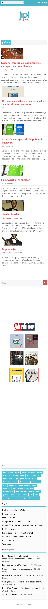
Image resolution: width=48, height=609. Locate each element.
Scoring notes (8, 544)
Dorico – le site (8, 514)
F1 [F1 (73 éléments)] (10, 475)
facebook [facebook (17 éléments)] (15, 475)
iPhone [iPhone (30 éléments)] (22, 482)
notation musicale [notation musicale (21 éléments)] (8, 491)
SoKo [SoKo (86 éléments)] (31, 495)
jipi (2, 70)
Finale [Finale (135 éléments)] (28, 475)
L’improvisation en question (15, 180)
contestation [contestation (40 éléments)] (31, 472)
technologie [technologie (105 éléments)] (22, 498)
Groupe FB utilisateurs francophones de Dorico (22, 525)
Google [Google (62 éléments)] (16, 478)
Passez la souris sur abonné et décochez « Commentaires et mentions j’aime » (20, 557)
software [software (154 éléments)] (25, 495)
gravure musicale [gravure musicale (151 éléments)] (25, 478)
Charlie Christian (11, 214)
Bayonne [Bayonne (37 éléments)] (10, 472)
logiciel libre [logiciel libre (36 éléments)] (6, 488)
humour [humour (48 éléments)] (34, 478)
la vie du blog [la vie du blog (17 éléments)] (12, 485)
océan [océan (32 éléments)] (17, 491)
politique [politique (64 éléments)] (5, 495)
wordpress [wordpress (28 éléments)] (36, 498)
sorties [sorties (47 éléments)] (36, 495)
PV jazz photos (8, 540)
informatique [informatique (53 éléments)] (6, 482)
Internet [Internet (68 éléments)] (15, 482)
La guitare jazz (9, 249)
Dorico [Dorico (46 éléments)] (5, 475)
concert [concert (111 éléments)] (24, 472)
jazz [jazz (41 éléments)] (27, 482)
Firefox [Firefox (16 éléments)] (5, 478)
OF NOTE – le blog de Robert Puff (16, 536)
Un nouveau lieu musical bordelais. (17, 569)
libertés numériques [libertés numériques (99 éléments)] (24, 485)
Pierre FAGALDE (6, 218)
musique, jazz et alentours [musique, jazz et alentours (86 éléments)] (25, 488)
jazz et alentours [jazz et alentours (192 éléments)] (35, 482)
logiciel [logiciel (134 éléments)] (34, 485)
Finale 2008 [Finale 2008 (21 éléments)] (36, 475)
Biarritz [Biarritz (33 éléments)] (17, 472)
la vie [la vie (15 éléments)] (4, 485)
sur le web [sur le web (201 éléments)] (14, 498)
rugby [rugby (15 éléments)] (12, 495)
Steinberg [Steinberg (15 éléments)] (6, 498)
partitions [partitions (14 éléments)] (24, 491)
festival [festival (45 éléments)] (22, 475)
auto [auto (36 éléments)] (4, 472)
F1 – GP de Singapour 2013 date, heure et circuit (23, 588)
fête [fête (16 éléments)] (10, 478)
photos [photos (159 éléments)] (38, 491)
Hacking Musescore (10, 529)
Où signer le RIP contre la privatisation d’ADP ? (22, 581)
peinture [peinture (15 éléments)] (31, 491)
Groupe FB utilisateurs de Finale (16, 521)
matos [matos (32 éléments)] (14, 488)
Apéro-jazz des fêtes (10, 594)
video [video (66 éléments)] (29, 498)
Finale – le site (8, 517)
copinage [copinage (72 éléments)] (39, 472)
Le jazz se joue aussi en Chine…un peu (18, 575)
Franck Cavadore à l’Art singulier (16, 565)
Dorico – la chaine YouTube (13, 510)
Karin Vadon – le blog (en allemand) (17, 533)
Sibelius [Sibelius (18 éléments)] (18, 495)
